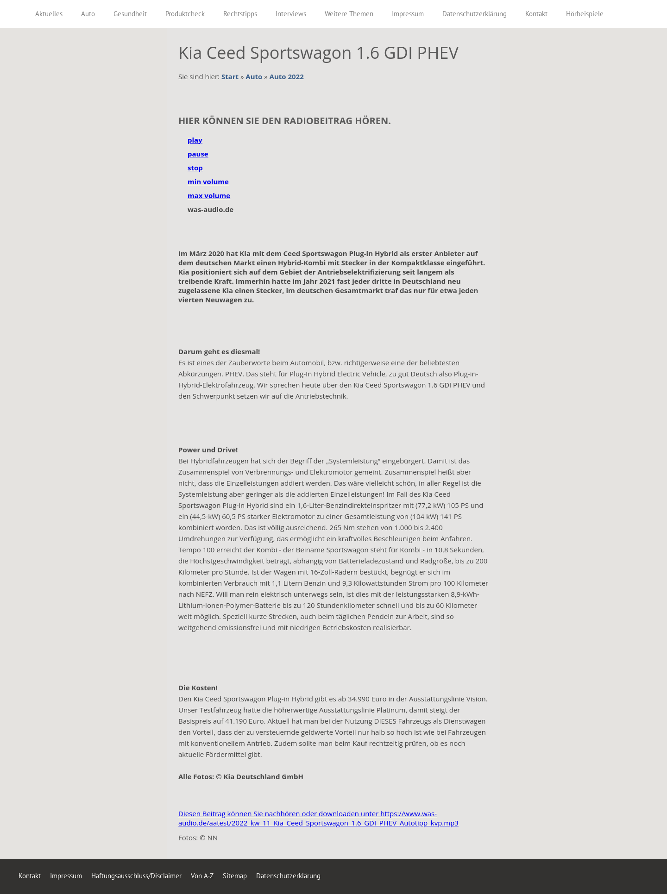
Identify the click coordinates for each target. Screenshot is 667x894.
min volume (208, 181)
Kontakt (30, 875)
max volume (209, 195)
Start (230, 76)
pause (198, 153)
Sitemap (235, 875)
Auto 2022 (287, 76)
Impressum (66, 875)
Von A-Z (202, 875)
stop (195, 167)
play (195, 139)
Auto (253, 76)
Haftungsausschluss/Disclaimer (136, 875)
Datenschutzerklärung (288, 875)
